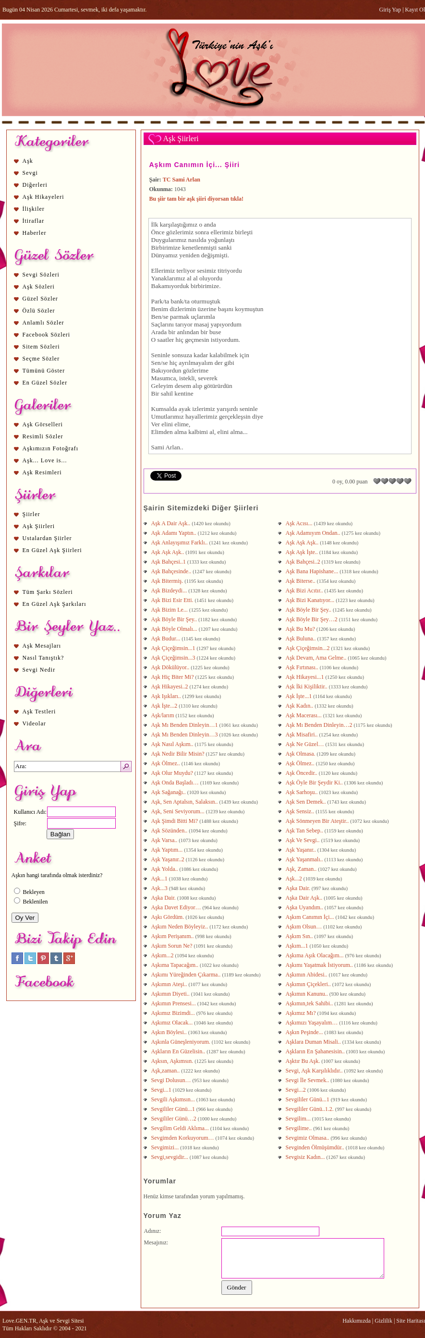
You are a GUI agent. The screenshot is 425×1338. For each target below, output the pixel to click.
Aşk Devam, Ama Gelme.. (317, 657)
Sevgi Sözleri (41, 274)
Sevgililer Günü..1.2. (310, 1109)
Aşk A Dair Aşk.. (171, 523)
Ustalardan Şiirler (47, 538)
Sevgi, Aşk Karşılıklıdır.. (315, 1070)
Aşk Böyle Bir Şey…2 (312, 619)
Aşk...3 (160, 888)
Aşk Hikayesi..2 (170, 686)
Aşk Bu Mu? (301, 629)
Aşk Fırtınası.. (303, 667)
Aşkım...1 (298, 945)
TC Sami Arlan (181, 179)
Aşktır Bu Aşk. (304, 1061)
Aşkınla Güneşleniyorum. (181, 1041)
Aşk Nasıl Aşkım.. (173, 744)
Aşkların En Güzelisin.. (179, 1051)
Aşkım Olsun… (305, 926)
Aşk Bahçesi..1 (169, 561)
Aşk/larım (163, 715)
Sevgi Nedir (39, 669)
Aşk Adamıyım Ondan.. (314, 533)
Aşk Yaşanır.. (301, 849)
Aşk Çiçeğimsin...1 (174, 648)
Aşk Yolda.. (165, 869)
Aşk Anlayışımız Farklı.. (180, 542)
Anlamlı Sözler (43, 322)
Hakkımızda (356, 1320)
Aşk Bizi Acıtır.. (305, 590)
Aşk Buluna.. (301, 638)
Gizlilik (383, 1320)
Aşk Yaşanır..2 (168, 859)
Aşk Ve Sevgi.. (303, 840)
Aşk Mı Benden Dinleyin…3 (185, 734)
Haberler (35, 232)
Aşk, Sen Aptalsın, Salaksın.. (185, 801)
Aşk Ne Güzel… (306, 744)
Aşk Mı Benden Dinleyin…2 (320, 725)
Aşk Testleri (39, 711)
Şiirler (31, 514)
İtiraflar (34, 220)
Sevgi (30, 172)
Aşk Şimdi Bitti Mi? (174, 821)
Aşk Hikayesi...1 (306, 677)
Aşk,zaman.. (166, 1070)
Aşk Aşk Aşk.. (303, 542)
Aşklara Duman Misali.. (314, 1041)
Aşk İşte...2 (165, 705)
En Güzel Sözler (45, 382)
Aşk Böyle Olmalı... (175, 629)
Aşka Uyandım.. (305, 907)
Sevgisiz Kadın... (306, 1157)
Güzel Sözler (40, 298)
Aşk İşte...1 (300, 696)
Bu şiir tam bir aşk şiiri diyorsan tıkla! (196, 198)
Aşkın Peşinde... (305, 1032)
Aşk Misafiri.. (302, 734)
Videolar (34, 723)
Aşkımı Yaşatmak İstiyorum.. (320, 965)
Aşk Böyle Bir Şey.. (309, 609)
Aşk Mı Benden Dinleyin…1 (185, 725)
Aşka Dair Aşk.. (305, 897)
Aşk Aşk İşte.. (302, 552)
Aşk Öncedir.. (302, 773)
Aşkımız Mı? (301, 1013)
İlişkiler (34, 208)
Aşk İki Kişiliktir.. (307, 686)
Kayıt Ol (415, 9)
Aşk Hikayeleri (43, 196)
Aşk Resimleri (42, 472)
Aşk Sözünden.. (170, 830)
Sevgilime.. (300, 1128)
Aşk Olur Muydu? (172, 773)
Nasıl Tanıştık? (43, 657)
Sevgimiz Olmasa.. (308, 1137)
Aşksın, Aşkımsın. (173, 1061)
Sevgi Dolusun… (172, 1080)
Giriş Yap (390, 9)
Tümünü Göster (44, 370)
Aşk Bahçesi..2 (304, 561)
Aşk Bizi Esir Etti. (173, 600)
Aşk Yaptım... (167, 849)
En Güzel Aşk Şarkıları (54, 604)
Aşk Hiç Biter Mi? (173, 677)
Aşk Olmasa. (301, 753)
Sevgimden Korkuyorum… (183, 1137)
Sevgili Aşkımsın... (173, 1099)
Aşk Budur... (166, 638)
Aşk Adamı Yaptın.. (174, 533)
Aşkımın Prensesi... (174, 1003)
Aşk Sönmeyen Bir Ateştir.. (318, 821)
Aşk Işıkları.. (166, 696)
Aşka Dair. (299, 888)
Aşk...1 (160, 878)
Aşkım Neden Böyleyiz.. (180, 926)
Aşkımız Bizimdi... (173, 1013)
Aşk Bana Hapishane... (313, 571)
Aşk (28, 160)
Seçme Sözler (41, 358)
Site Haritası (410, 1320)
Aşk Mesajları (42, 645)
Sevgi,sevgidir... (170, 1157)
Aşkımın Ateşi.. (170, 984)
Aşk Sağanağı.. (169, 792)
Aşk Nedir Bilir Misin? (178, 753)
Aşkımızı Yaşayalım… (313, 1022)
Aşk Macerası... (304, 715)
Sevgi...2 (296, 1089)
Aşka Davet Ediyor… (177, 907)
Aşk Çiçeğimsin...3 (174, 657)
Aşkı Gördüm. (168, 917)
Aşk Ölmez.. (166, 763)
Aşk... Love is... (45, 460)
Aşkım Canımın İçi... (311, 917)
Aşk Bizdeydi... (170, 590)
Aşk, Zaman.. (302, 869)
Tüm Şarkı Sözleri (48, 592)
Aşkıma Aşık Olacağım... (315, 955)
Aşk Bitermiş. (168, 581)
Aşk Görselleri (43, 424)
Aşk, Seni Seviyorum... (178, 811)
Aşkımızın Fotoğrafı (51, 448)
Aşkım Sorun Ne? (172, 945)
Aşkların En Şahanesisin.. (316, 1051)
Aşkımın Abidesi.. (307, 974)
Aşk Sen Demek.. (307, 801)
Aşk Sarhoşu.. (302, 792)
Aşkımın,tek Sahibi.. (310, 1003)
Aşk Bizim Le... (170, 609)
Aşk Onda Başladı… (175, 782)
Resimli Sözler (43, 436)
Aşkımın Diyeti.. (171, 993)
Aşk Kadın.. (300, 705)
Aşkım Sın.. (300, 936)
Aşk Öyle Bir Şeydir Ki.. (315, 782)
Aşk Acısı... (300, 523)
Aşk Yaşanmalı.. (305, 859)
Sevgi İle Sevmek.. (308, 1080)
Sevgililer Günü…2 (174, 1118)
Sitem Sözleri (41, 346)
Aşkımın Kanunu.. (307, 993)
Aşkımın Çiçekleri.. (309, 984)
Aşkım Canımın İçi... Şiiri (194, 165)
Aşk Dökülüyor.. (171, 667)
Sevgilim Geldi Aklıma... (180, 1128)
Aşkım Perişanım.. (173, 936)
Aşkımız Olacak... (172, 1022)
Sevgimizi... (166, 1147)
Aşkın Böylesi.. (169, 1032)
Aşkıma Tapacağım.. (175, 965)
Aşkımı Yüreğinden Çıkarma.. (186, 974)
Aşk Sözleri (39, 286)
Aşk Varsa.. (165, 840)
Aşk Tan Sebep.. (305, 830)
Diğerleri (35, 184)
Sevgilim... (299, 1118)
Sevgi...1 (162, 1089)
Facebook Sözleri (47, 334)
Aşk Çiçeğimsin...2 (308, 648)
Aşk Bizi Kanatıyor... (311, 600)
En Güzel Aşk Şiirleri (52, 550)
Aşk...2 (295, 878)
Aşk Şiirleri (39, 526)
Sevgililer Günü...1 (308, 1099)
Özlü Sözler (39, 310)
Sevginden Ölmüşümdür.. (316, 1147)
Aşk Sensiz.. (301, 811)
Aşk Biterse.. (301, 581)
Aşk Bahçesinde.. (172, 571)
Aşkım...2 (163, 955)
